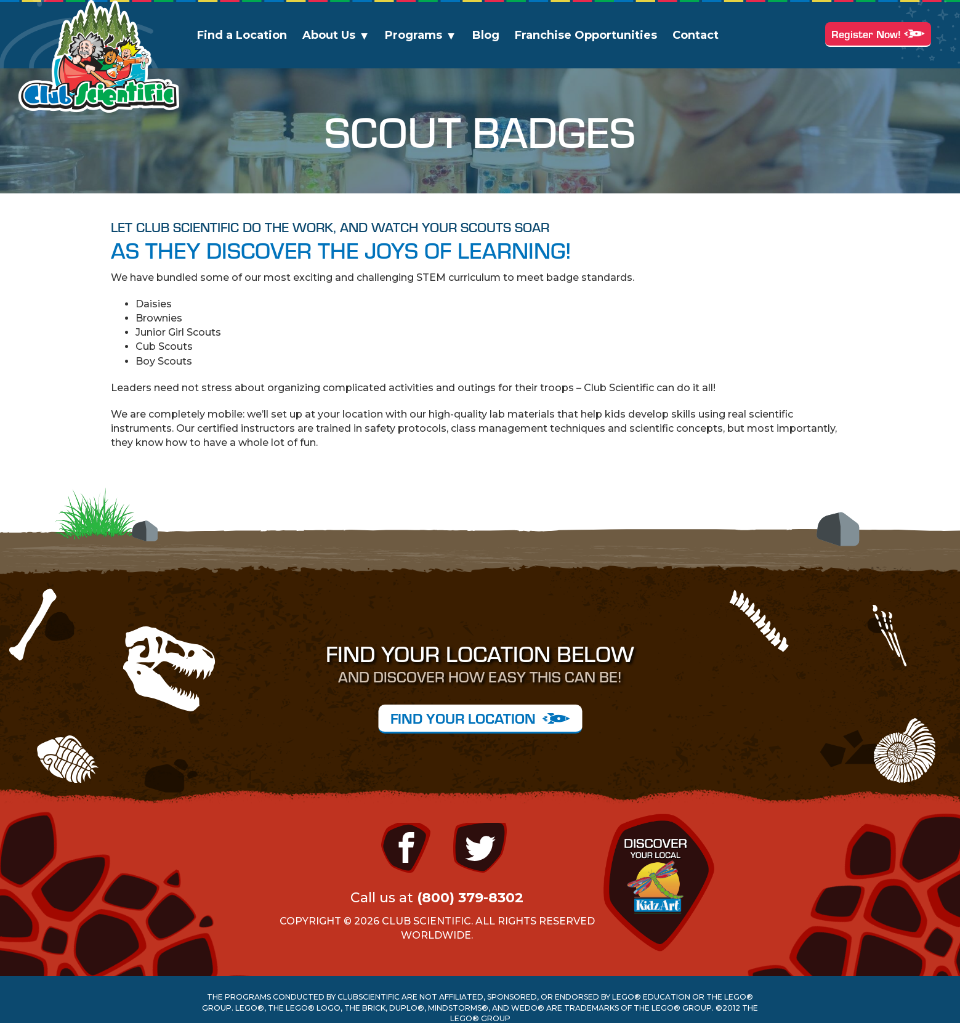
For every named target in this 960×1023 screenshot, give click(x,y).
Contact (695, 35)
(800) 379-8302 (470, 897)
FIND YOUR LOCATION (480, 718)
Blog (485, 35)
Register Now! (878, 33)
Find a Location (242, 35)
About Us (328, 35)
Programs (413, 35)
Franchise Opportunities (586, 35)
